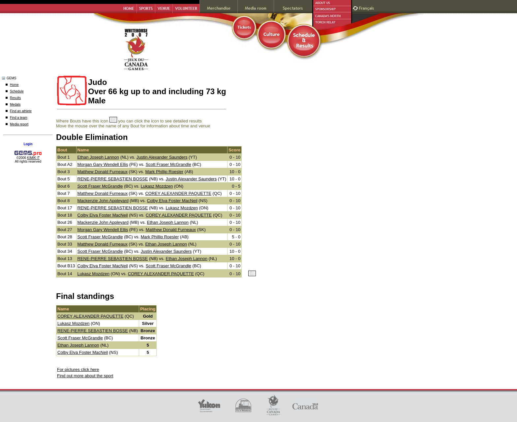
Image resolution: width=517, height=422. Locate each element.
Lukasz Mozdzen (157, 186)
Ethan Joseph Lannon (98, 157)
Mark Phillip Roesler (164, 171)
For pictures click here (78, 369)
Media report (19, 124)
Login (27, 144)
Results (15, 98)
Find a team (18, 117)
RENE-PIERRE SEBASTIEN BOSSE (112, 178)
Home (14, 85)
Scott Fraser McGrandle (168, 164)
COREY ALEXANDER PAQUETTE (178, 193)
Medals (15, 104)
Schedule (17, 91)
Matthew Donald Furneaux (102, 171)
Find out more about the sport (85, 375)
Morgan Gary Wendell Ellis (102, 164)
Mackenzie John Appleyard (103, 200)
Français (367, 7)
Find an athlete (21, 111)
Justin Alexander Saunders (162, 157)
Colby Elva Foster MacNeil (172, 200)
